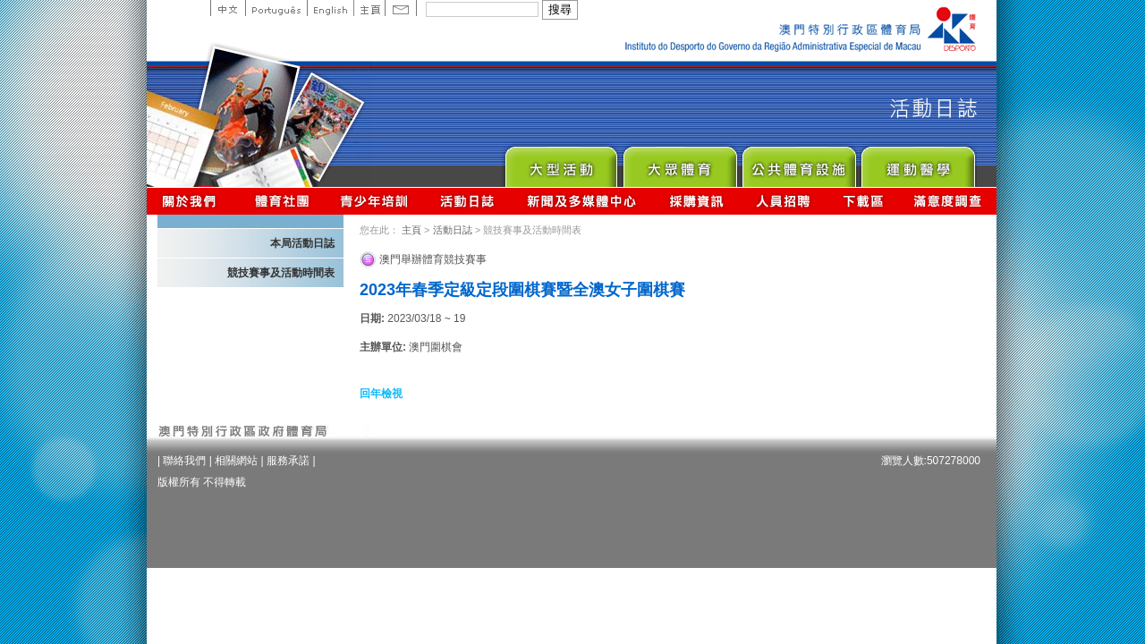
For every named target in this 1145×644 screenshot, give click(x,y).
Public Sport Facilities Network (798, 162)
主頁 (369, 8)
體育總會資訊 (282, 201)
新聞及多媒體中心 (582, 201)
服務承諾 (288, 460)
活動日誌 (468, 201)
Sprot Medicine (917, 162)
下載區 (862, 201)
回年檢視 (381, 393)
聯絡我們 (184, 460)
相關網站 (236, 460)
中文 (227, 8)
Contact (401, 8)
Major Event (560, 162)
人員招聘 (783, 201)
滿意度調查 (948, 201)
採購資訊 (696, 201)
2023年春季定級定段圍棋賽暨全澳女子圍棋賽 (522, 290)
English (330, 8)
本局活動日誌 (302, 243)
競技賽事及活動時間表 (281, 273)
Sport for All (679, 162)
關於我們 (193, 201)
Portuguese (276, 8)
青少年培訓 (375, 201)
